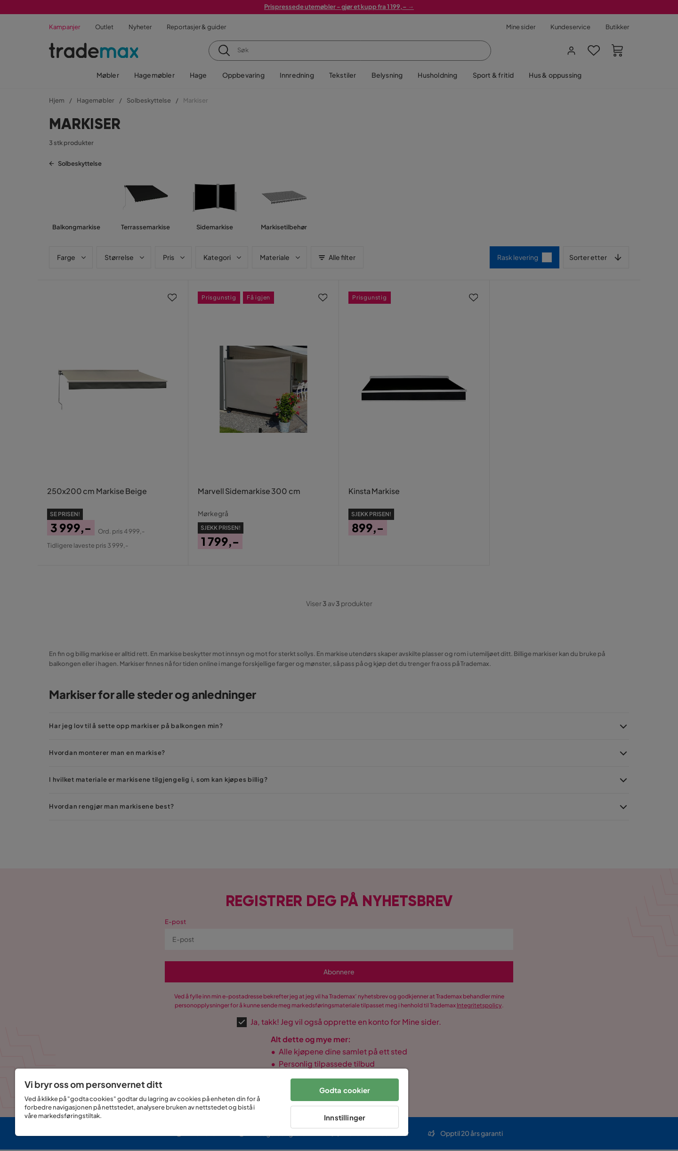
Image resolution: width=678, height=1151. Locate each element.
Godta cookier (345, 1090)
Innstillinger (344, 1117)
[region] (211, 1102)
